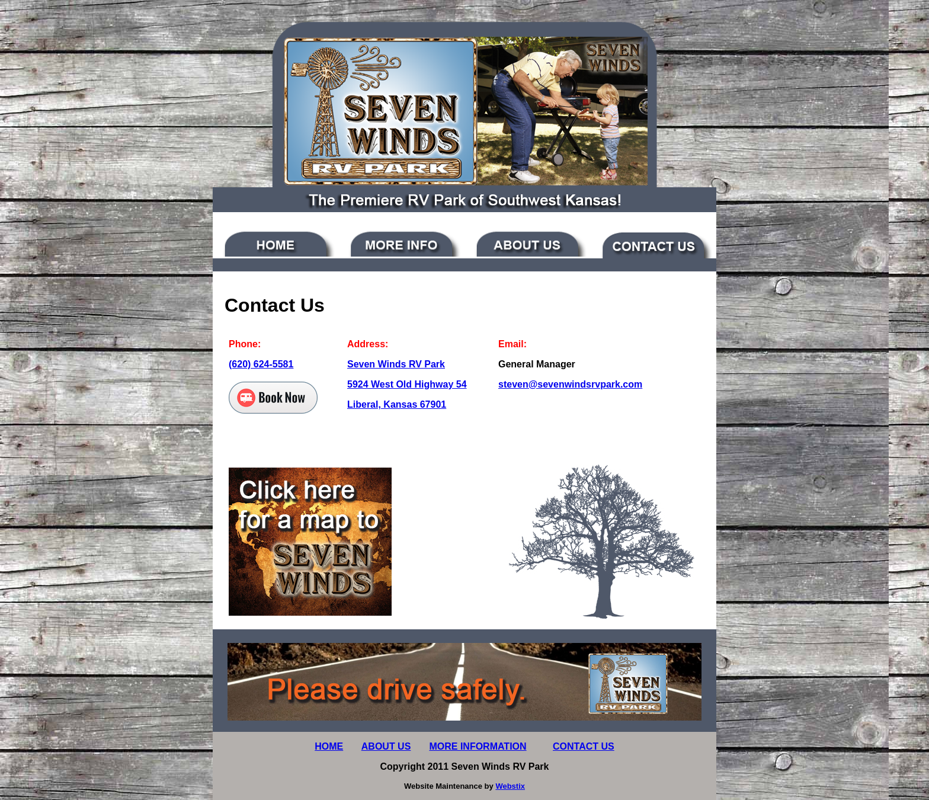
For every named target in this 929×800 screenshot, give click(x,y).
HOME (329, 746)
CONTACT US (583, 746)
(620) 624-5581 (261, 364)
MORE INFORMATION (477, 746)
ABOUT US (386, 746)
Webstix (510, 786)
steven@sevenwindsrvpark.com (570, 384)
